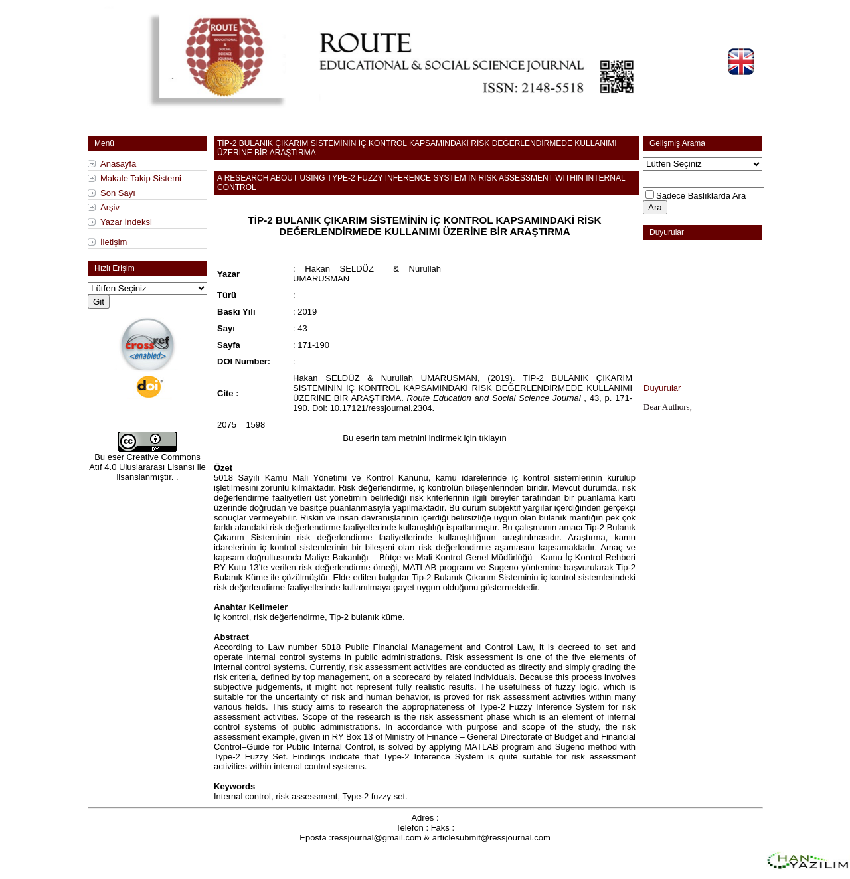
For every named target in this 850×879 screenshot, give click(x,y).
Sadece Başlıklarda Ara (701, 195)
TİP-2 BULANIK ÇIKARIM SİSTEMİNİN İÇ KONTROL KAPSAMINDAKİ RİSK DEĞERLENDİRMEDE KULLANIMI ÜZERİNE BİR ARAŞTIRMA (425, 225)
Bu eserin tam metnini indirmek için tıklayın (424, 438)
